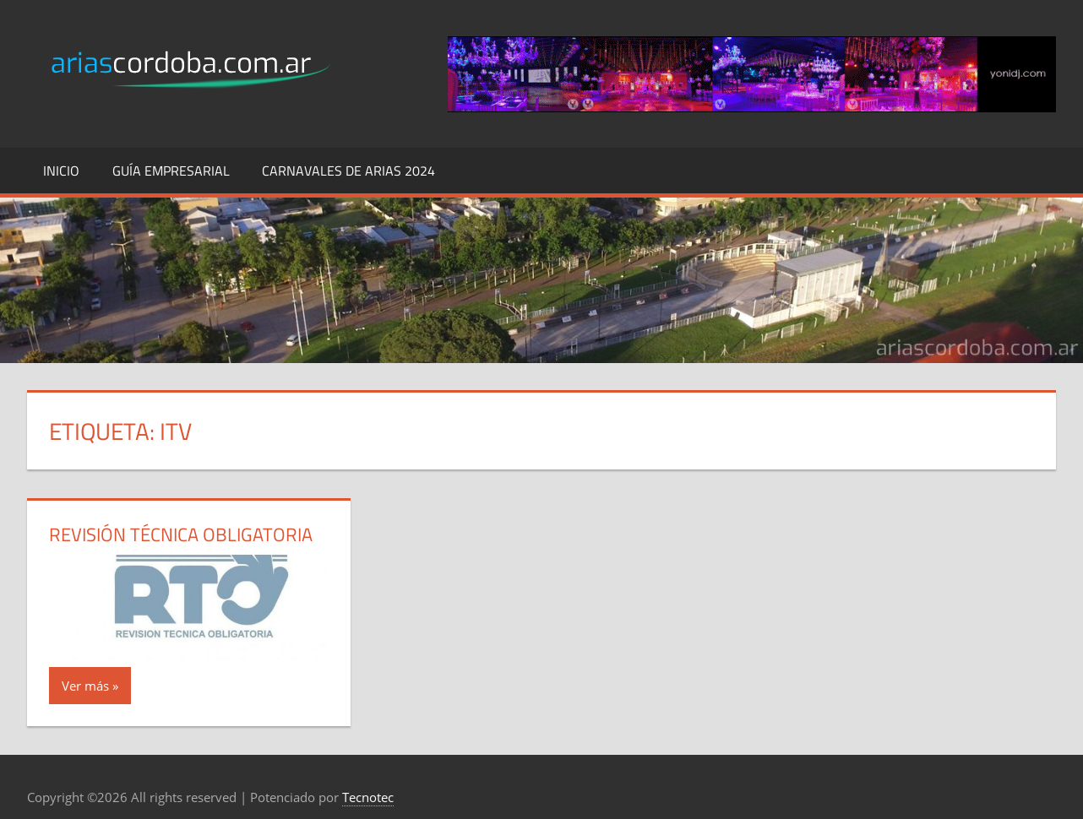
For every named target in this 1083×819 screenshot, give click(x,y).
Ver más (85, 685)
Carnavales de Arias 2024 (348, 170)
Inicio (61, 170)
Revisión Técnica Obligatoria (181, 534)
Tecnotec (368, 797)
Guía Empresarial (171, 170)
